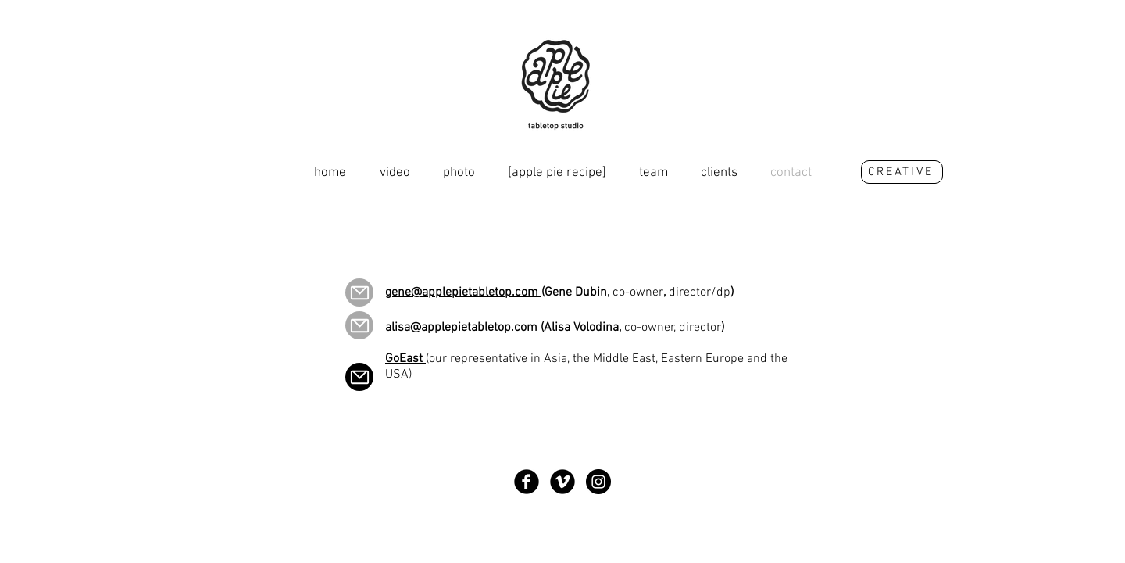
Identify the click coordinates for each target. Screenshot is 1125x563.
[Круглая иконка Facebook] (526, 481)
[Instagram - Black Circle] (598, 481)
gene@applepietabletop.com (463, 292)
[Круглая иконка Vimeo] (562, 481)
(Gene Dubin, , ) (637, 292)
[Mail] (359, 292)
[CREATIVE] (902, 172)
